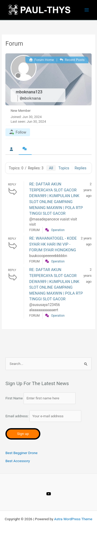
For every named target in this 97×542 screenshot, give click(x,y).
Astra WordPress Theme (73, 519)
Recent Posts (72, 60)
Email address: (43, 416)
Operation (58, 230)
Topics (63, 168)
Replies (80, 168)
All (51, 168)
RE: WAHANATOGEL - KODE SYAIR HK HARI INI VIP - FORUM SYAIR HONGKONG (53, 244)
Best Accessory (17, 461)
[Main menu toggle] (86, 10)
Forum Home (41, 60)
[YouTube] (48, 493)
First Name (14, 398)
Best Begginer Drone (21, 453)
